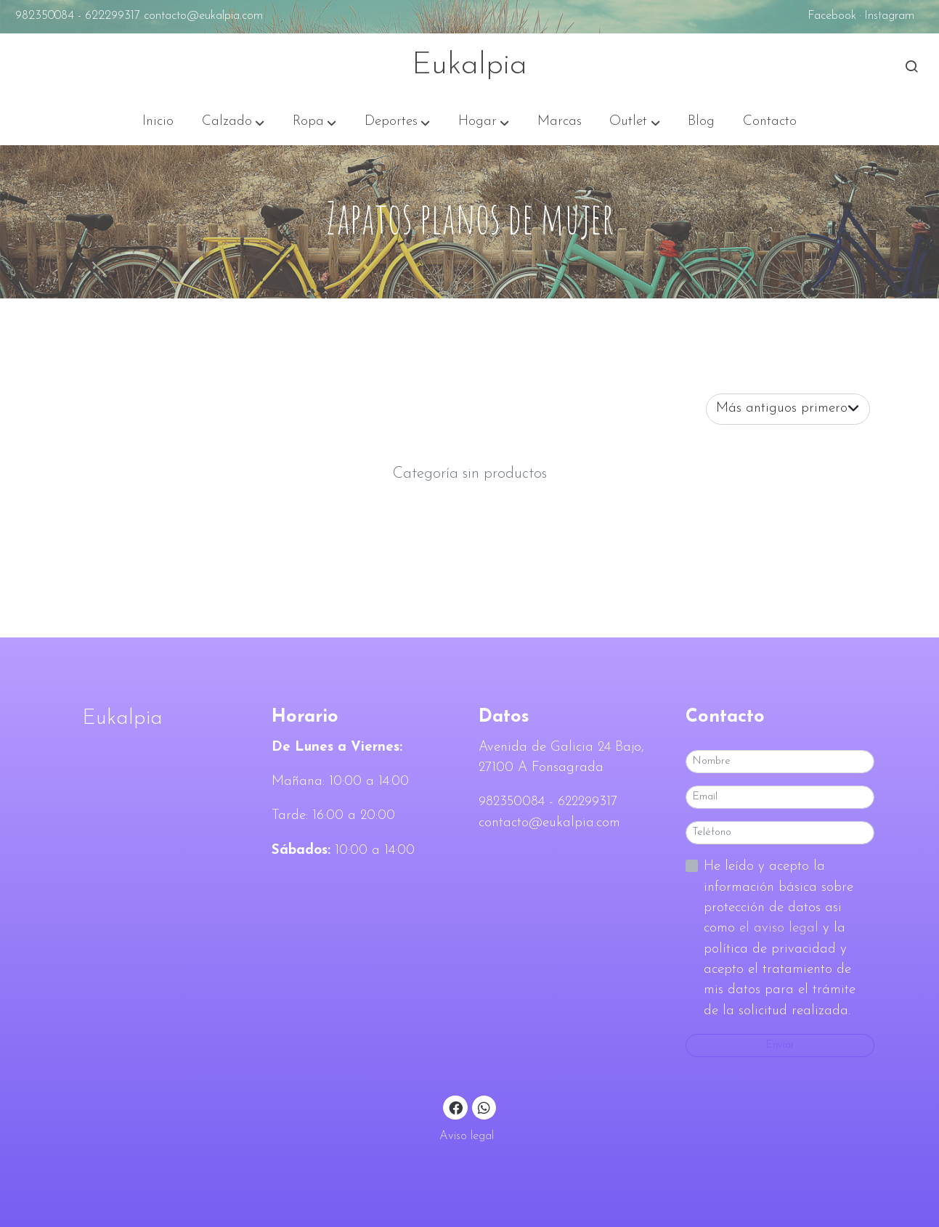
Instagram (889, 16)
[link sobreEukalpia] (159, 718)
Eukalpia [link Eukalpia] (469, 65)
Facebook (832, 16)
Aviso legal (466, 1136)
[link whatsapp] (484, 1107)
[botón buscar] (911, 66)
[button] (233, 122)
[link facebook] (456, 1107)
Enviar (779, 1045)
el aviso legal (781, 928)
